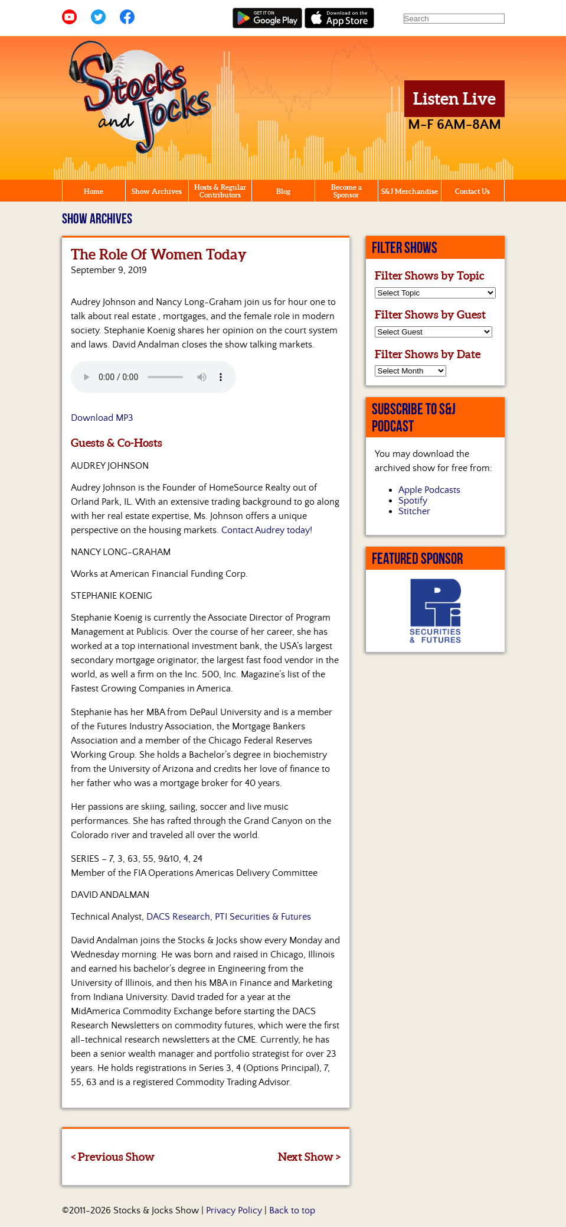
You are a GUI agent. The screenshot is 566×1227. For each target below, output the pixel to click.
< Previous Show (113, 1156)
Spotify (412, 500)
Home (93, 191)
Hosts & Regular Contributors (220, 191)
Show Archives (157, 191)
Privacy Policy (234, 1210)
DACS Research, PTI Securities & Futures (228, 916)
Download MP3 (102, 418)
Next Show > (309, 1156)
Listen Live (454, 98)
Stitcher (414, 511)
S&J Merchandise (409, 191)
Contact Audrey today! (266, 530)
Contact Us (472, 191)
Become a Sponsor (346, 191)
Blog (283, 191)
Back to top (292, 1210)
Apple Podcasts (429, 490)
